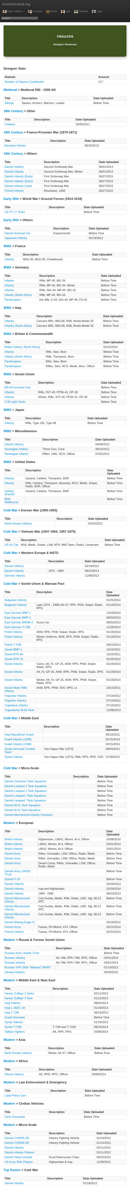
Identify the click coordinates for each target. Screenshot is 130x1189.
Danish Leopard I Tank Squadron (25, 795)
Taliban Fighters (15, 1031)
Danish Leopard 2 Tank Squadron (26, 786)
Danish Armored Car (17, 233)
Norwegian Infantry (16, 453)
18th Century (13, 111)
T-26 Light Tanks (15, 401)
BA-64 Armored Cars (18, 387)
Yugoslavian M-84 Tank (19, 710)
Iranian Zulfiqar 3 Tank (19, 998)
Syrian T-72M (13, 1026)
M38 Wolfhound (11, 501)
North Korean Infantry (18, 523)
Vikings (9, 103)
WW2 (7, 246)
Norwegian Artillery (16, 449)
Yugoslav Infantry (15, 695)
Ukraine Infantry (15, 972)
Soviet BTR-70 (14, 659)
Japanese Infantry (16, 238)
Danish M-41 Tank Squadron (23, 805)
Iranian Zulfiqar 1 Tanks (19, 993)
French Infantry (14, 190)
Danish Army (13, 853)
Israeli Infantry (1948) (18, 739)
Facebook (81, 11)
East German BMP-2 (18, 617)
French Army (13, 927)
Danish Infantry (14, 166)
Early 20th (11, 199)
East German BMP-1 (18, 612)
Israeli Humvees (15, 1017)
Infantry (9, 259)
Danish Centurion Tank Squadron (25, 781)
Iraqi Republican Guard (19, 734)
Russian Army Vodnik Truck (22, 953)
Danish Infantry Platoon (19, 1152)
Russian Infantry (15, 957)
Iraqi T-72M (12, 1012)
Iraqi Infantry (12, 1003)
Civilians (10, 124)
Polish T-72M (13, 644)
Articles (52, 11)
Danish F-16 (12, 879)
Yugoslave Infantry (16, 705)
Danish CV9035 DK (17, 1138)
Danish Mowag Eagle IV (20, 922)
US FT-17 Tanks (15, 212)
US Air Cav (11, 544)
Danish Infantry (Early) (19, 176)
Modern (9, 823)
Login (97, 11)
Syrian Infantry (14, 756)
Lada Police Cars (15, 1095)
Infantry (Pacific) (10, 493)
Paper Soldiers (13, 11)
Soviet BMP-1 (13, 649)
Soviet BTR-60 (14, 654)
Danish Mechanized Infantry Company (29, 814)
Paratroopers (13, 299)
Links (65, 11)
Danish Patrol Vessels (18, 1157)
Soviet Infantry (14, 663)
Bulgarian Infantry (16, 600)
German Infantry (15, 575)
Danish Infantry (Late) (18, 185)
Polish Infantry (14, 631)
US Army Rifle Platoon (19, 1161)
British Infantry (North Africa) (22, 347)
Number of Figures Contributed (24, 81)
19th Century (13, 132)
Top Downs (12, 1170)
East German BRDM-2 (19, 622)
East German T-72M (17, 627)
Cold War (10, 510)
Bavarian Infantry (15, 145)
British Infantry (14, 839)
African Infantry (14, 1074)
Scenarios (35, 11)
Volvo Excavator (15, 1116)
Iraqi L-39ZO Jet (15, 1007)
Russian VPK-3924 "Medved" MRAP (28, 967)
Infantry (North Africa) (18, 294)
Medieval (10, 90)
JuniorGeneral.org (16, 4)
